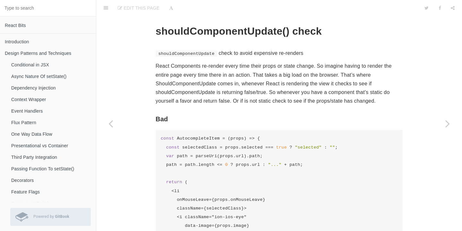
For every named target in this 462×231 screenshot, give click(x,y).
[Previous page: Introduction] (110, 123)
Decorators (22, 180)
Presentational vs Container (39, 145)
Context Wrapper (28, 99)
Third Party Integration (34, 157)
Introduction (17, 41)
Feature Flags (25, 191)
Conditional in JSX (30, 64)
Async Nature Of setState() (38, 76)
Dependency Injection (33, 87)
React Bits (15, 25)
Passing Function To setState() (42, 168)
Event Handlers (27, 111)
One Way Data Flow (31, 134)
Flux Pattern (23, 122)
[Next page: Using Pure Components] (447, 123)
